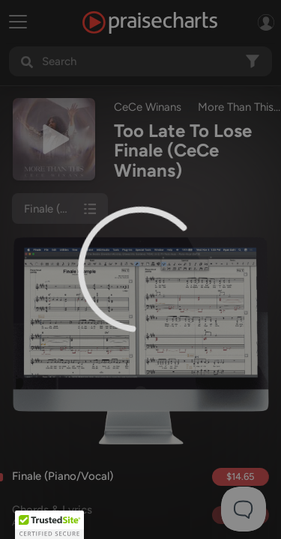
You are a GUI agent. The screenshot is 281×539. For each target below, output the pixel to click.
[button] (49, 525)
